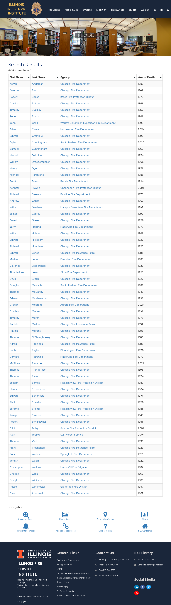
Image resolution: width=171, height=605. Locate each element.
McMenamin (39, 298)
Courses (54, 10)
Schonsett (38, 396)
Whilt (35, 474)
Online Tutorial (105, 527)
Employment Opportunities (68, 560)
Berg (34, 90)
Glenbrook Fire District (73, 487)
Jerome (14, 409)
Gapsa (35, 201)
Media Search (65, 516)
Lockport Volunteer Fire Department (81, 207)
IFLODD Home (145, 527)
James (13, 214)
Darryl (13, 480)
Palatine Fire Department (75, 194)
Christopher (17, 467)
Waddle (36, 454)
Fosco (35, 181)
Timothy (14, 110)
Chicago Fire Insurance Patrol (77, 253)
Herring (36, 227)
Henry (13, 168)
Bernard (14, 357)
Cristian (14, 305)
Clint (12, 428)
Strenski (36, 415)
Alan (12, 435)
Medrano (37, 305)
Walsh (35, 461)
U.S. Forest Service (71, 435)
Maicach (37, 285)
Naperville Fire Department (76, 227)
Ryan (35, 376)
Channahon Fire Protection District (80, 188)
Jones (35, 253)
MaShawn (15, 363)
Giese (35, 220)
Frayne (36, 188)
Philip (13, 402)
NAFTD (60, 569)
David (13, 279)
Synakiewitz (39, 422)
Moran (35, 318)
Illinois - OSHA (63, 582)
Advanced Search (26, 516)
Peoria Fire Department (74, 181)
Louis (13, 350)
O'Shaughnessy (41, 337)
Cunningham (39, 142)
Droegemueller (41, 162)
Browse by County (105, 516)
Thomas (14, 292)
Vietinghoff (38, 448)
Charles (14, 103)
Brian (13, 129)
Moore (36, 311)
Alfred (13, 344)
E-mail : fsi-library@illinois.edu (150, 564)
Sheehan (37, 402)
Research (117, 10)
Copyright (21, 601)
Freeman (37, 194)
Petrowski (37, 357)
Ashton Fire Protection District (78, 428)
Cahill (35, 123)
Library (101, 10)
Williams (37, 480)
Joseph (14, 383)
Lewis (35, 272)
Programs (71, 10)
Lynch (35, 279)
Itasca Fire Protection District (77, 97)
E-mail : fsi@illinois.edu (108, 575)
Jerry (13, 227)
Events (87, 10)
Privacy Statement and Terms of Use (32, 596)
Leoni (35, 259)
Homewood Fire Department (77, 129)
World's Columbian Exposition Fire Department (87, 123)
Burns (35, 116)
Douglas (14, 285)
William (14, 162)
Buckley (36, 110)
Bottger (36, 103)
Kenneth (15, 188)
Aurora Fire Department (74, 305)
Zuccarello (38, 493)
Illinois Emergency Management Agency (73, 578)
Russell (14, 487)
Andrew (14, 201)
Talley (35, 428)
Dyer (35, 168)
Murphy (36, 331)
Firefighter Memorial (65, 591)
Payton (36, 350)
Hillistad (36, 233)
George (14, 90)
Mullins (36, 324)
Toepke (36, 435)
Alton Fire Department (73, 272)
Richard (14, 194)
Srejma (36, 409)
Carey (35, 129)
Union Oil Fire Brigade (73, 467)
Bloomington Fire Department (78, 350)
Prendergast (39, 370)
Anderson (37, 84)
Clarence (15, 266)
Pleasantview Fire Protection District (81, 383)
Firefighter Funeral (26, 527)
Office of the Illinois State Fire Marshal (73, 573)
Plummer (37, 363)
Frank (13, 181)
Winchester (38, 487)
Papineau (37, 344)
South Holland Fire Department (78, 142)
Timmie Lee (17, 272)
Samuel (14, 149)
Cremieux (37, 136)
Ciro (12, 493)
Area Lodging (62, 586)
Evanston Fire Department (75, 259)
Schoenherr (39, 389)
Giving (133, 10)
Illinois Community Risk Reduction (71, 595)
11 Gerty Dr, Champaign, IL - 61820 (113, 559)
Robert (13, 97)
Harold (14, 155)
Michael (14, 175)
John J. (14, 461)
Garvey (36, 214)
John (13, 123)
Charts (145, 516)
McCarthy (37, 292)
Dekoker (37, 155)
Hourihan (37, 246)
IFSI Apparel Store (64, 564)
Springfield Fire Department (76, 454)
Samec (36, 383)
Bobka (35, 97)
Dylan (13, 142)
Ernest (13, 220)
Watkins (36, 467)
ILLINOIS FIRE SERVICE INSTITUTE (29, 569)
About (145, 10)
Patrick (14, 324)
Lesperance (39, 266)
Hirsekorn (37, 240)
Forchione (38, 175)
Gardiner (37, 207)
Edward (14, 136)
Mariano (14, 259)
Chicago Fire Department (75, 84)
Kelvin (13, 84)
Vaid (34, 441)
